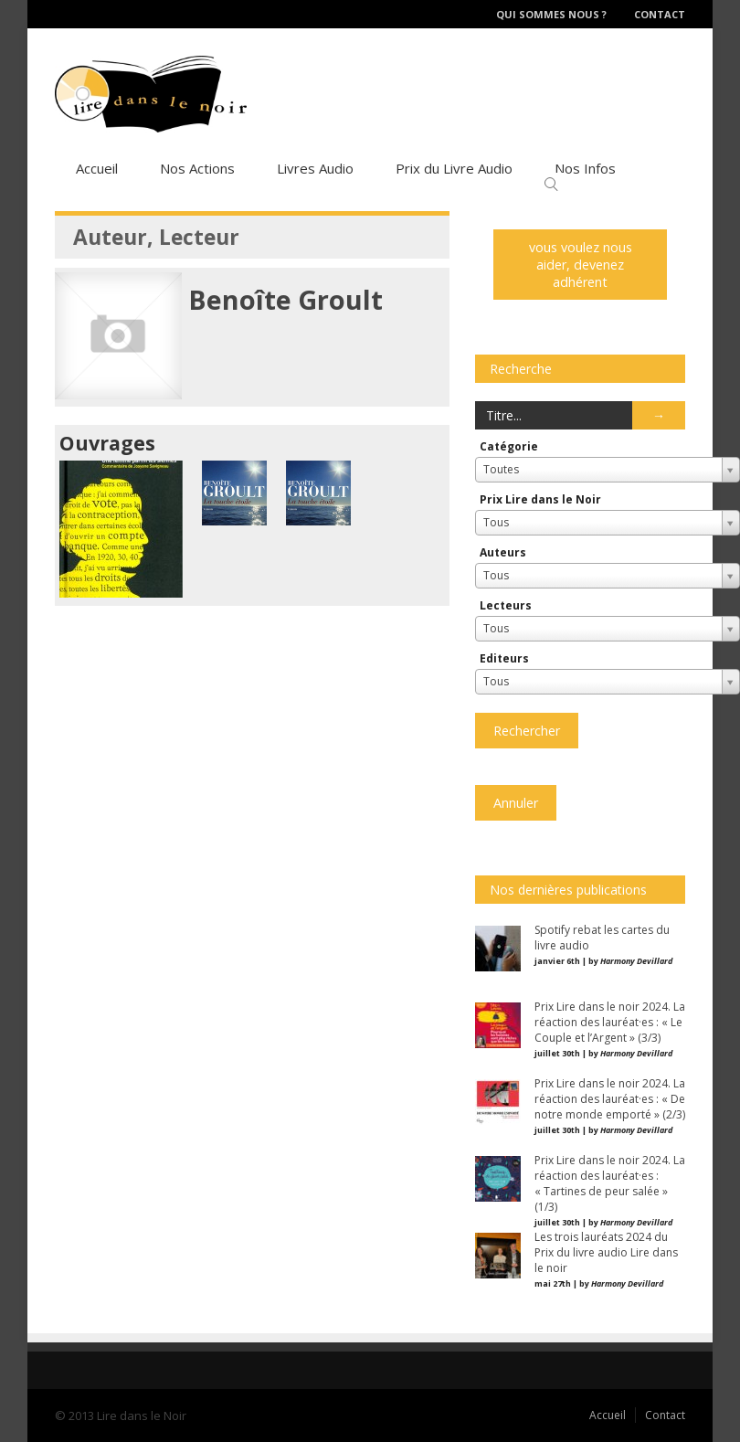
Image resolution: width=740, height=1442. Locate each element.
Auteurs (503, 552)
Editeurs (504, 658)
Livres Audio (315, 168)
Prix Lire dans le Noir (540, 499)
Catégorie (509, 446)
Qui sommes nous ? (551, 14)
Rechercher (526, 730)
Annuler (515, 802)
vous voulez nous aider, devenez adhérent (580, 265)
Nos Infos (585, 168)
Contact (659, 14)
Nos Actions (197, 168)
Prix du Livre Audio (454, 168)
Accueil (97, 168)
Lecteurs (506, 605)
